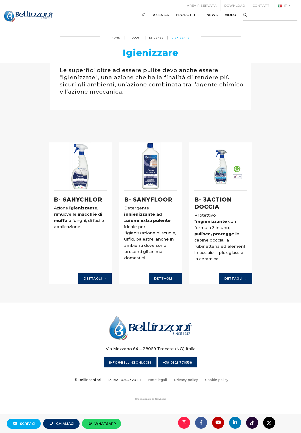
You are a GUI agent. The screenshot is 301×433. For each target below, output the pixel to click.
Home (116, 37)
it (283, 6)
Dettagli (100, 295)
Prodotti (180, 19)
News (204, 19)
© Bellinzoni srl (88, 398)
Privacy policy (186, 398)
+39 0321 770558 (177, 380)
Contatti (262, 5)
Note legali (157, 398)
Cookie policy (216, 398)
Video (223, 19)
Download (234, 5)
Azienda (154, 19)
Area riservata (202, 5)
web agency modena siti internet (150, 417)
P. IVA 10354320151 (124, 398)
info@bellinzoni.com (130, 380)
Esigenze (156, 37)
